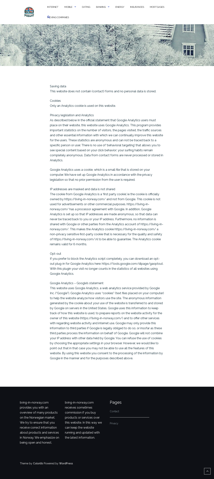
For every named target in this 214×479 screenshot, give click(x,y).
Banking (101, 7)
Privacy (114, 423)
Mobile (68, 7)
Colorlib (38, 463)
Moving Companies (58, 17)
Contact (114, 411)
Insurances (137, 7)
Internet (52, 7)
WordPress (66, 463)
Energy (119, 7)
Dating (86, 7)
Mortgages (157, 7)
